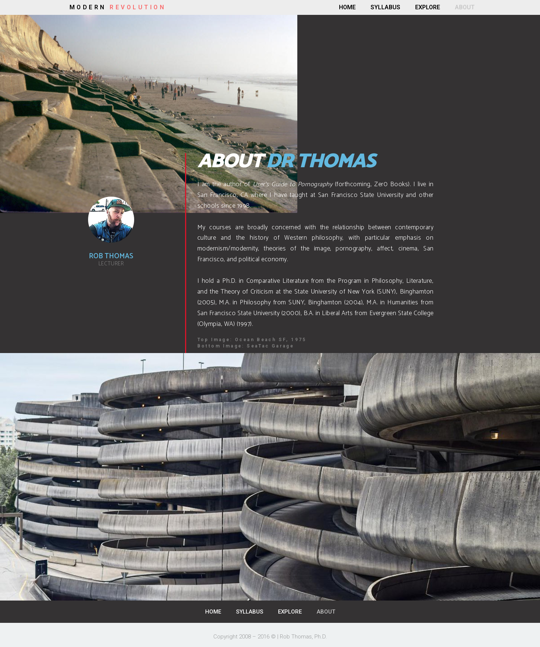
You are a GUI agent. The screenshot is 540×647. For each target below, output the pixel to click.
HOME (347, 7)
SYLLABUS (385, 7)
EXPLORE (427, 7)
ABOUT (465, 7)
